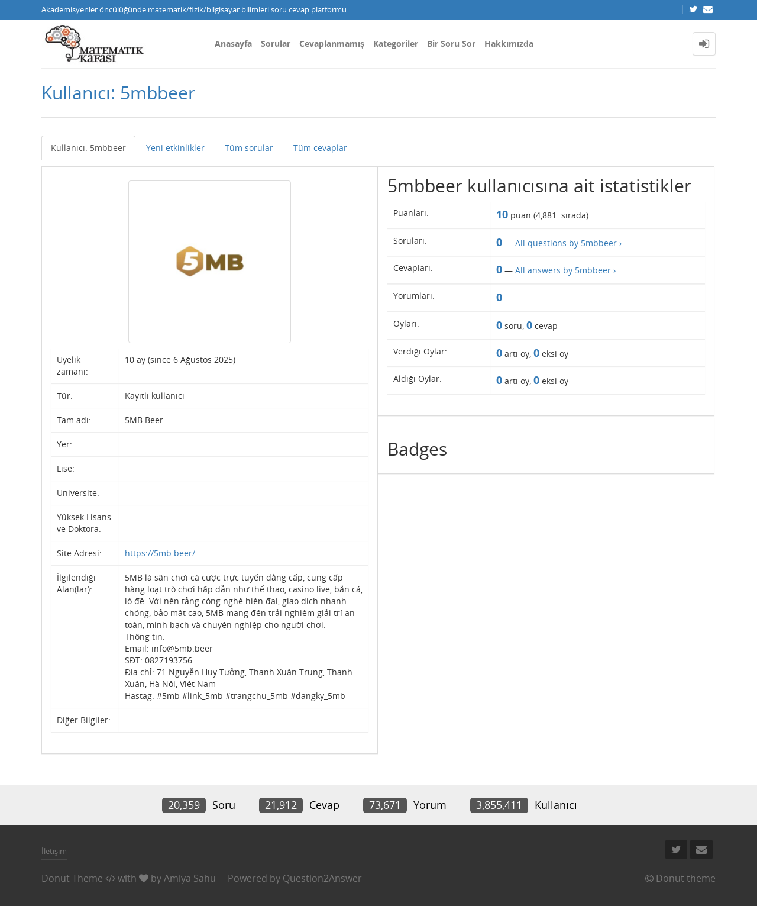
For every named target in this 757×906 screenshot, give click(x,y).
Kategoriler (395, 43)
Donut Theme (72, 878)
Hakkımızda (508, 43)
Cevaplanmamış (331, 43)
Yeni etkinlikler (175, 147)
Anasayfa (233, 43)
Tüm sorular (249, 147)
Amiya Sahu (190, 878)
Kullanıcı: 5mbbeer (88, 147)
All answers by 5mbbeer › (565, 270)
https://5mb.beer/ (160, 553)
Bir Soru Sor (451, 43)
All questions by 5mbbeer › (568, 243)
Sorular (275, 43)
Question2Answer (322, 878)
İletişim (54, 851)
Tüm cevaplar (320, 147)
